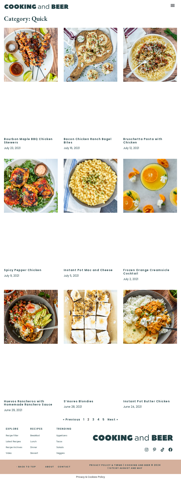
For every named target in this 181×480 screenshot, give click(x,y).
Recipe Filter (12, 435)
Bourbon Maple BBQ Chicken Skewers (28, 140)
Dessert (34, 453)
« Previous (71, 419)
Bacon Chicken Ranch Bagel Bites (88, 140)
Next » (113, 419)
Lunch (33, 441)
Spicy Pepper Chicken (22, 270)
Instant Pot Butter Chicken (146, 401)
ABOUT (49, 466)
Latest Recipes (13, 441)
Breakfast (35, 435)
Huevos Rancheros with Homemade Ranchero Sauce (28, 403)
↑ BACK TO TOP (26, 466)
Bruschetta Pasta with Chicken (142, 140)
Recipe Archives (14, 447)
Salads (60, 447)
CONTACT (64, 466)
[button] (172, 5)
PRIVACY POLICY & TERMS (106, 465)
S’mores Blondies (79, 401)
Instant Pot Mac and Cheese (88, 270)
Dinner (33, 447)
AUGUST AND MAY (131, 468)
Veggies (60, 453)
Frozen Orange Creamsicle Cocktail (146, 271)
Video (9, 453)
